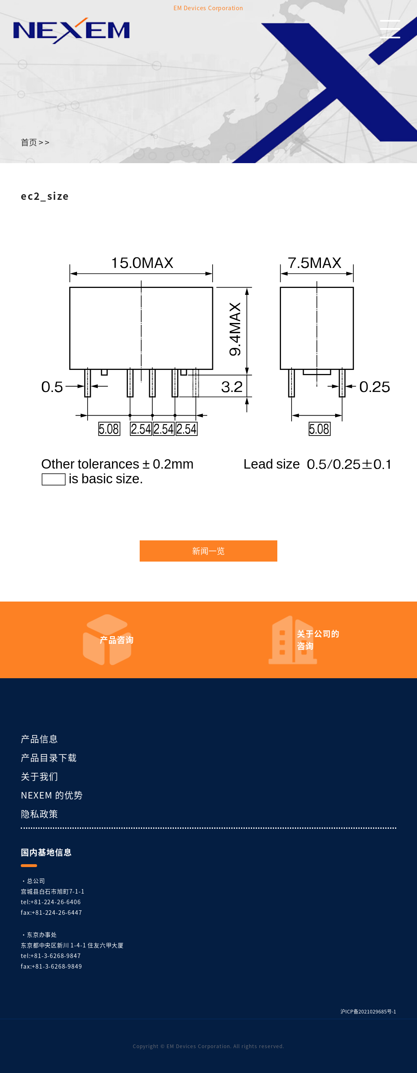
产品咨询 (117, 640)
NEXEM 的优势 (52, 794)
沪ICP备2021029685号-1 (368, 1011)
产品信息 (39, 738)
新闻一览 (208, 551)
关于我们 (39, 775)
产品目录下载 (49, 756)
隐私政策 (39, 813)
